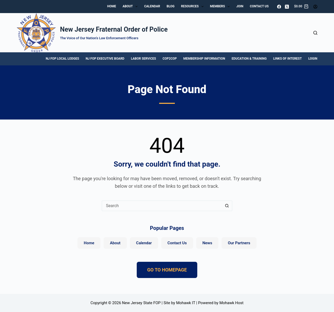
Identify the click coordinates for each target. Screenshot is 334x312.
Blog (170, 6)
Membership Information (204, 58)
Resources (193, 6)
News (207, 243)
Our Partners (239, 243)
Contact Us (259, 6)
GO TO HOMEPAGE (167, 270)
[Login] (315, 7)
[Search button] (227, 206)
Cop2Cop (170, 58)
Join (239, 6)
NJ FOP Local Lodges (62, 58)
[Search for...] (162, 206)
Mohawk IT (185, 302)
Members (221, 6)
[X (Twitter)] (287, 7)
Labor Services (143, 58)
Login (312, 58)
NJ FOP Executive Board (105, 58)
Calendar (152, 6)
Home (111, 6)
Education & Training (249, 58)
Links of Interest (287, 58)
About (131, 6)
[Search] (315, 33)
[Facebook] (279, 7)
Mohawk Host (231, 302)
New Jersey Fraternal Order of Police (114, 29)
